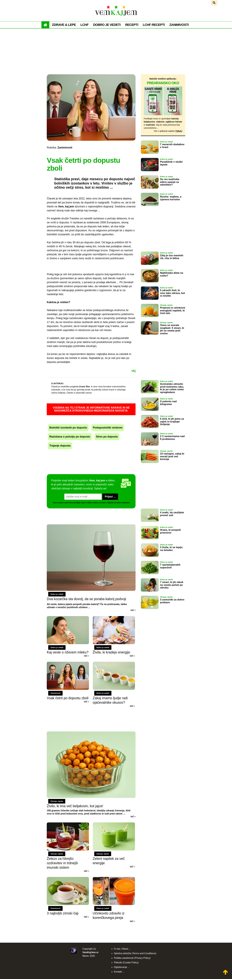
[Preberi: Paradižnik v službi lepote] (150, 173)
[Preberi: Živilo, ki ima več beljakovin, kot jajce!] (91, 774)
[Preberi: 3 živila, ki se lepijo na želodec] (150, 558)
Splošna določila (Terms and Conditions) (135, 953)
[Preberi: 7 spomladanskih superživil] (150, 576)
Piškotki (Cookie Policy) (126, 962)
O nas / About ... (122, 949)
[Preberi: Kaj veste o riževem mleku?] (70, 618)
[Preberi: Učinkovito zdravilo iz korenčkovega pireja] (114, 878)
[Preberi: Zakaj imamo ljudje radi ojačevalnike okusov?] (114, 663)
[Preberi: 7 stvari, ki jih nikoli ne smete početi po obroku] (150, 593)
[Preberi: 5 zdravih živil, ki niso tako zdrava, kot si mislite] (150, 301)
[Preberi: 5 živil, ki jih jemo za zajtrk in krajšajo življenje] (150, 430)
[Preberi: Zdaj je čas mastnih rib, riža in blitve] (150, 266)
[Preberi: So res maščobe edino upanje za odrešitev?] (150, 190)
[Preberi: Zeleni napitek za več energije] (114, 824)
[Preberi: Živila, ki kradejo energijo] (114, 618)
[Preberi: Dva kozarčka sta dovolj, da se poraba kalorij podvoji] (91, 568)
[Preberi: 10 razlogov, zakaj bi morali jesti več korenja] (150, 465)
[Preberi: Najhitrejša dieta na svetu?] (150, 284)
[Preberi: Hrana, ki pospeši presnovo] (150, 541)
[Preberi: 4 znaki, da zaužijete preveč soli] (150, 523)
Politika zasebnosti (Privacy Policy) (132, 958)
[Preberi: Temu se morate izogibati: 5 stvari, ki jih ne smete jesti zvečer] (150, 336)
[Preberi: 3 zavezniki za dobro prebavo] (150, 611)
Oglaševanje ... (122, 967)
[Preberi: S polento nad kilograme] (150, 412)
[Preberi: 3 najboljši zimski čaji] (70, 878)
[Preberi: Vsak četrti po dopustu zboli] (70, 663)
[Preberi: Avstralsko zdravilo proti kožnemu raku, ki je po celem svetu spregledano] (150, 395)
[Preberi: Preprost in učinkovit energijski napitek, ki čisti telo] (150, 319)
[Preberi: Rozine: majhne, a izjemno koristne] (150, 208)
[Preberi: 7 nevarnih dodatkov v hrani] (150, 155)
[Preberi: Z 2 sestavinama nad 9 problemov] (150, 447)
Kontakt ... (119, 971)
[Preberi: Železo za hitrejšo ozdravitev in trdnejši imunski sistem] (70, 824)
